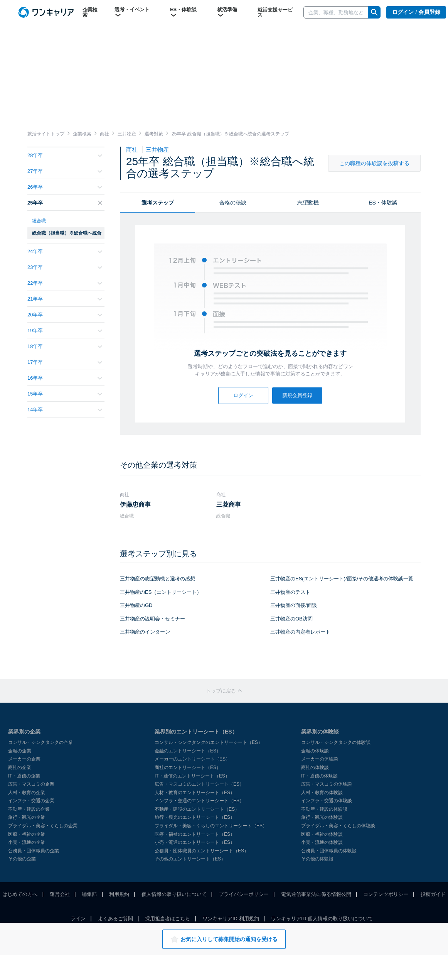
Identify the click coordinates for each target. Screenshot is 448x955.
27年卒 (64, 171)
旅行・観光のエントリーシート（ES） (195, 817)
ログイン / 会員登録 (416, 12)
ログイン (243, 395)
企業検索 (90, 12)
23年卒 (64, 267)
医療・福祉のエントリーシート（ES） (195, 834)
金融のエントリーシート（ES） (188, 751)
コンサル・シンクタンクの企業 (40, 742)
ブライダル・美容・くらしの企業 (42, 825)
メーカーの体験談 (319, 759)
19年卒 (64, 330)
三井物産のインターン (145, 632)
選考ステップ (157, 202)
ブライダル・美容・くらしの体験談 (338, 825)
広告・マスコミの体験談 (326, 784)
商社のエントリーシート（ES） (188, 767)
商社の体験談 (315, 767)
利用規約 (119, 894)
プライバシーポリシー (244, 894)
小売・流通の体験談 (322, 842)
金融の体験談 (315, 751)
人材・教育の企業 (26, 792)
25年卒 (64, 203)
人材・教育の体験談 (322, 792)
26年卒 (64, 187)
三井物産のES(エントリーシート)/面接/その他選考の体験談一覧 (341, 578)
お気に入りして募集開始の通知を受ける (223, 939)
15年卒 (64, 394)
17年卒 (64, 362)
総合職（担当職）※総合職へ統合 (66, 233)
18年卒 (64, 346)
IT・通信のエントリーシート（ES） (192, 776)
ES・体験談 (183, 12)
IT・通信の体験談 (319, 776)
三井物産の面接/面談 (293, 605)
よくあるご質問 (115, 918)
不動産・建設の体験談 (324, 809)
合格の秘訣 (232, 202)
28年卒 (64, 155)
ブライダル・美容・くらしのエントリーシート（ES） (211, 825)
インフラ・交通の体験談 (326, 800)
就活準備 (227, 12)
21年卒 (64, 299)
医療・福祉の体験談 (322, 834)
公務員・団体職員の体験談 (329, 851)
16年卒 (64, 378)
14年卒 (64, 409)
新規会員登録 (297, 395)
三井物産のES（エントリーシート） (161, 592)
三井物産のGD (136, 605)
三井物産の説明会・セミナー (152, 619)
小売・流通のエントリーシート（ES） (195, 842)
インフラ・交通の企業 (31, 800)
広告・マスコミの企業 (31, 784)
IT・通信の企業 (24, 776)
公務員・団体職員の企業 (33, 851)
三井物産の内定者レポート (300, 632)
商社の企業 (19, 767)
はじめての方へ (19, 894)
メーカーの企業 (24, 759)
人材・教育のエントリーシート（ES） (195, 792)
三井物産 (157, 149)
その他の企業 (22, 859)
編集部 (89, 894)
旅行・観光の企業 (26, 817)
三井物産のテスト (290, 592)
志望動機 (308, 202)
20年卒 (64, 315)
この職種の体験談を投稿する (374, 163)
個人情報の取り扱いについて (174, 894)
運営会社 (60, 894)
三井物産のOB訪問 (291, 619)
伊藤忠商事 (135, 504)
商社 (132, 149)
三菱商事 (228, 504)
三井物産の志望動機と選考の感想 (157, 578)
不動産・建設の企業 (29, 809)
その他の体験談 (317, 859)
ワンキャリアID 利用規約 (230, 918)
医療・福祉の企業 (26, 834)
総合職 (39, 220)
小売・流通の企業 (26, 842)
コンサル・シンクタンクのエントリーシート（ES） (209, 742)
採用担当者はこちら (167, 918)
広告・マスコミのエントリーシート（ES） (199, 784)
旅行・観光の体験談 (322, 817)
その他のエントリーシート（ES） (190, 859)
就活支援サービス (275, 12)
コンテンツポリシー (385, 894)
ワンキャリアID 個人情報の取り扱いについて (322, 918)
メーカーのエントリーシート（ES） (192, 759)
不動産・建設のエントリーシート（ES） (197, 809)
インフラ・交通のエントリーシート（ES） (199, 800)
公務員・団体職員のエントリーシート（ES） (202, 851)
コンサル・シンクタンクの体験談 (336, 742)
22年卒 (64, 283)
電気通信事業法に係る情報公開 (316, 894)
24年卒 (64, 251)
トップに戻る (224, 691)
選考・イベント (132, 12)
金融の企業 (19, 751)
